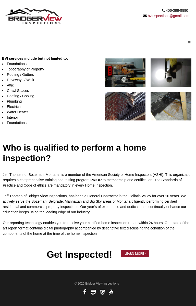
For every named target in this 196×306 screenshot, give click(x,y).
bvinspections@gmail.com (168, 16)
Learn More (135, 253)
